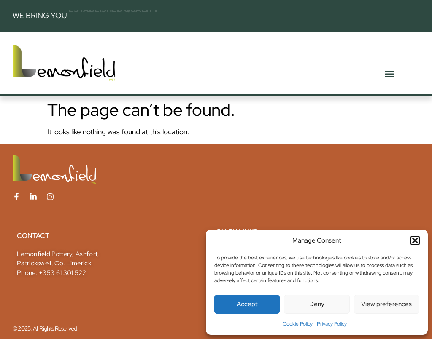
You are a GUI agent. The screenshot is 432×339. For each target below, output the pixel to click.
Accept (247, 304)
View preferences (386, 304)
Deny (316, 304)
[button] (415, 240)
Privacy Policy (332, 323)
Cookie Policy (298, 323)
